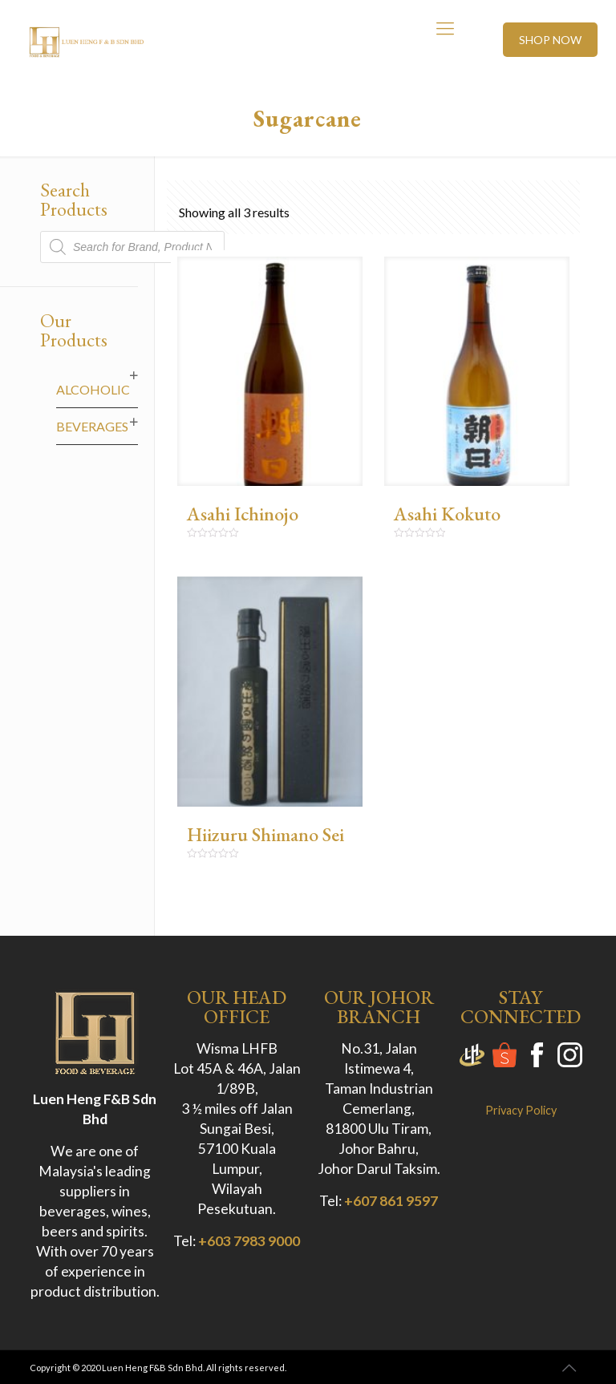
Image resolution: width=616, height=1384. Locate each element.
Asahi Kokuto (447, 513)
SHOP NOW (550, 40)
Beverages (92, 426)
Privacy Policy (521, 1110)
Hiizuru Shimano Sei (265, 834)
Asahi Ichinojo (242, 513)
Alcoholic (93, 389)
